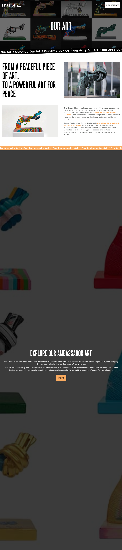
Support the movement (112, 5)
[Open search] (97, 5)
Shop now (61, 377)
